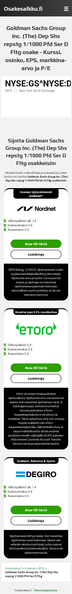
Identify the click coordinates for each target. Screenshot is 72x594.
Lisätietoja (36, 254)
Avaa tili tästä (36, 243)
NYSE (41, 568)
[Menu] (66, 9)
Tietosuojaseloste (45, 590)
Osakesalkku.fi (13, 568)
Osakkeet (30, 568)
